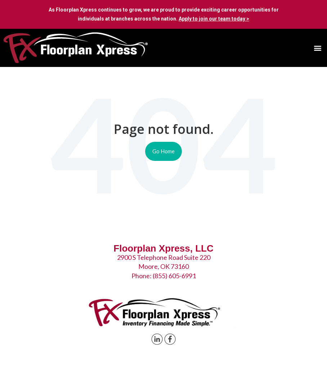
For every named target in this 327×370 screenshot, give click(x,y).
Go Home (163, 151)
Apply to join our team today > (214, 19)
